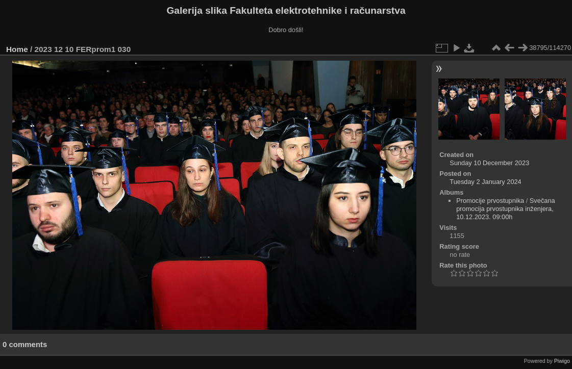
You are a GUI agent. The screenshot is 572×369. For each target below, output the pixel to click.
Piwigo (562, 361)
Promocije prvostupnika (490, 200)
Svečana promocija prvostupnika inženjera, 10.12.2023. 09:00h (505, 209)
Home (17, 49)
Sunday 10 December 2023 (489, 163)
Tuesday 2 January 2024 (485, 182)
